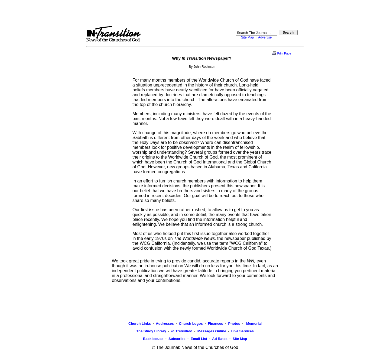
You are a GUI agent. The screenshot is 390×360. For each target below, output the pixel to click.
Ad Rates (219, 339)
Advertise (265, 37)
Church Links (139, 324)
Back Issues (153, 339)
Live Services (242, 331)
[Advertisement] (195, 13)
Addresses (165, 324)
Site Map (247, 37)
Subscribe (177, 339)
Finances (215, 324)
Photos (234, 324)
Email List (199, 339)
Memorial (253, 324)
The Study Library (151, 331)
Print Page (284, 53)
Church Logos (191, 324)
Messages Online (211, 331)
